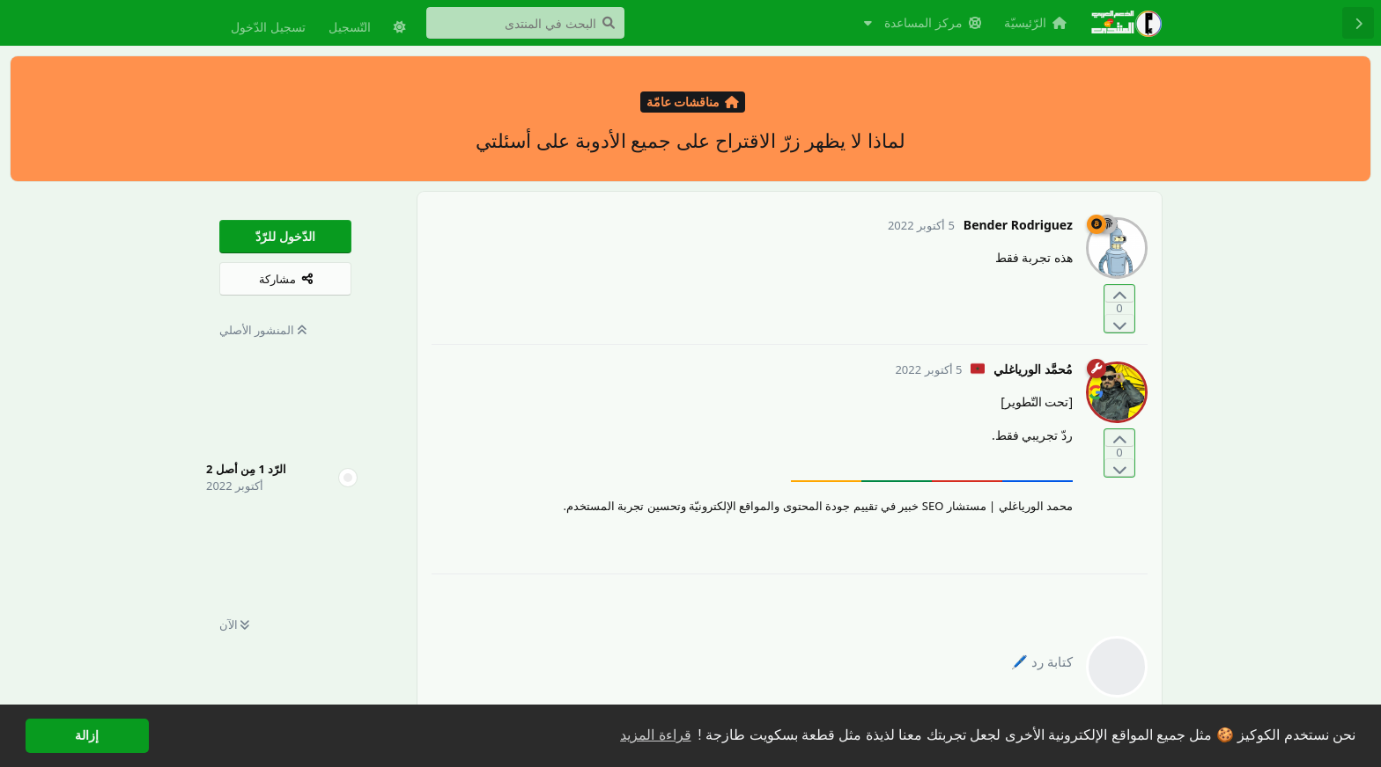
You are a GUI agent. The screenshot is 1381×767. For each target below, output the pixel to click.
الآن (234, 624)
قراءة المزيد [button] (655, 734)
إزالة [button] (87, 735)
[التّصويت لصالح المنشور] (1119, 294)
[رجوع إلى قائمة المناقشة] (1358, 23)
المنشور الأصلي (262, 330)
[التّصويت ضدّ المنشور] (1119, 323)
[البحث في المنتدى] (525, 23)
